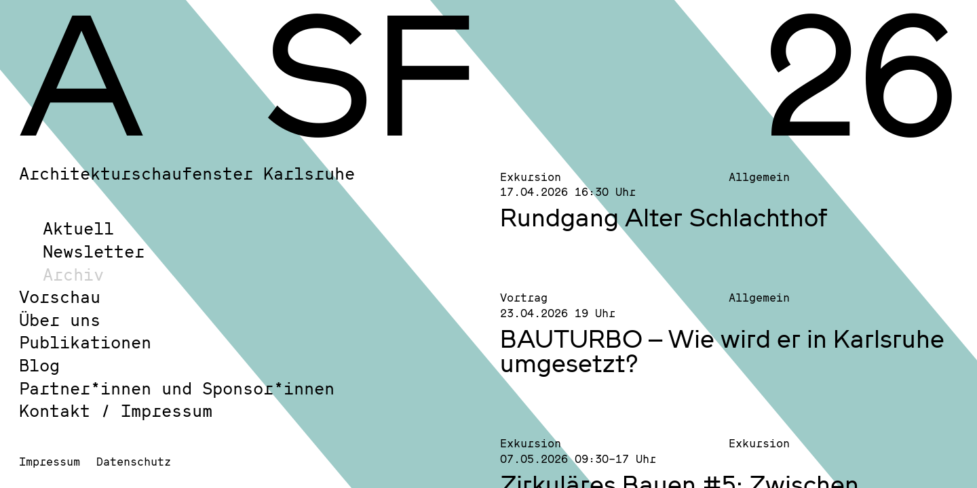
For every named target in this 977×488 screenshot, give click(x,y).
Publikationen (85, 342)
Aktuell (78, 228)
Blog (39, 365)
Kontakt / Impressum (115, 410)
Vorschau (59, 296)
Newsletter (94, 251)
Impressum (49, 461)
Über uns (59, 319)
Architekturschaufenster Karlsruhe (187, 173)
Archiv (73, 274)
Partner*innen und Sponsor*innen (176, 388)
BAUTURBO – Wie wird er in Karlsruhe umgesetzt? (722, 350)
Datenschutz (133, 461)
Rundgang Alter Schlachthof (664, 217)
